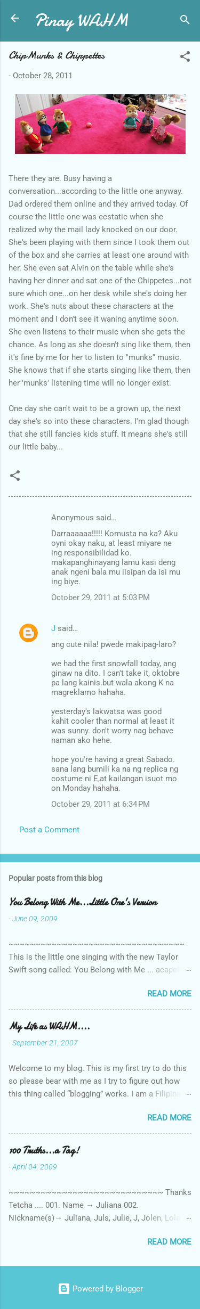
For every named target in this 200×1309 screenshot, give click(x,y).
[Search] (185, 21)
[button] (185, 58)
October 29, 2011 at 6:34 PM (100, 804)
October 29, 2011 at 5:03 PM (100, 597)
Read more (169, 994)
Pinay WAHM (81, 20)
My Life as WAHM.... (49, 1026)
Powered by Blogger (100, 1289)
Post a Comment (49, 830)
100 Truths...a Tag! (44, 1150)
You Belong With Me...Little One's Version (82, 902)
